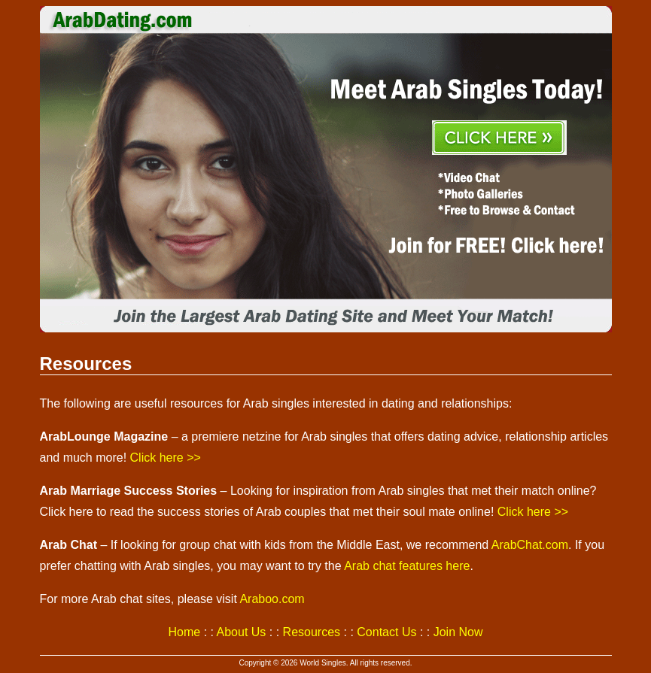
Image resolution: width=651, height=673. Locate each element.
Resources (311, 632)
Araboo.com (271, 599)
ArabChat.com (529, 544)
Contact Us (386, 632)
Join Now (458, 632)
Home (185, 632)
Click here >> (165, 457)
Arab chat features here (407, 565)
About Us (241, 632)
